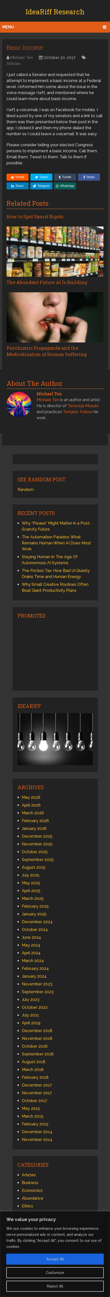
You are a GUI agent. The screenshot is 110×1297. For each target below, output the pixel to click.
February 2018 (35, 1077)
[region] (55, 1254)
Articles (14, 63)
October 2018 (35, 1046)
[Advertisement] (55, 654)
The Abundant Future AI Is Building (47, 282)
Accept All (55, 1259)
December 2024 (37, 921)
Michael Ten (21, 57)
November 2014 (37, 1139)
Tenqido (70, 411)
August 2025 (33, 867)
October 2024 (35, 929)
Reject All (55, 1286)
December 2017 (37, 1085)
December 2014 (37, 1131)
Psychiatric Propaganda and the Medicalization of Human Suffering (47, 351)
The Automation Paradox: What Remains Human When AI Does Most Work (56, 543)
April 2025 (31, 890)
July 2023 (30, 999)
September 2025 (38, 859)
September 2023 (38, 991)
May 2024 (31, 945)
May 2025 (31, 883)
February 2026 (35, 820)
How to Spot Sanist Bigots (35, 216)
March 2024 (33, 960)
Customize (55, 1273)
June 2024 (31, 937)
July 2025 (30, 875)
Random (26, 489)
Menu (8, 27)
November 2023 (37, 984)
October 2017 (34, 1100)
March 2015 (32, 1116)
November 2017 (37, 1093)
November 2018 (37, 1038)
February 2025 (35, 906)
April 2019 (31, 1023)
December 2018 (37, 1030)
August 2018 (33, 1061)
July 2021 (30, 1015)
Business (30, 1182)
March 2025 (33, 898)
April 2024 (31, 953)
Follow (86, 411)
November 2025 (37, 844)
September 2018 (38, 1054)
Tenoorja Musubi (83, 405)
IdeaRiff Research (55, 11)
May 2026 (31, 797)
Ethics (27, 1206)
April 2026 (31, 805)
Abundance (32, 1198)
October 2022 (35, 1007)
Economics (32, 1190)
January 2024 (34, 976)
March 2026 (33, 813)
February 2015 (35, 1124)
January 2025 (34, 914)
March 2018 (33, 1069)
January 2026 (34, 828)
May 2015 (31, 1108)
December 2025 (37, 836)
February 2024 (35, 968)
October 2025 (35, 851)
